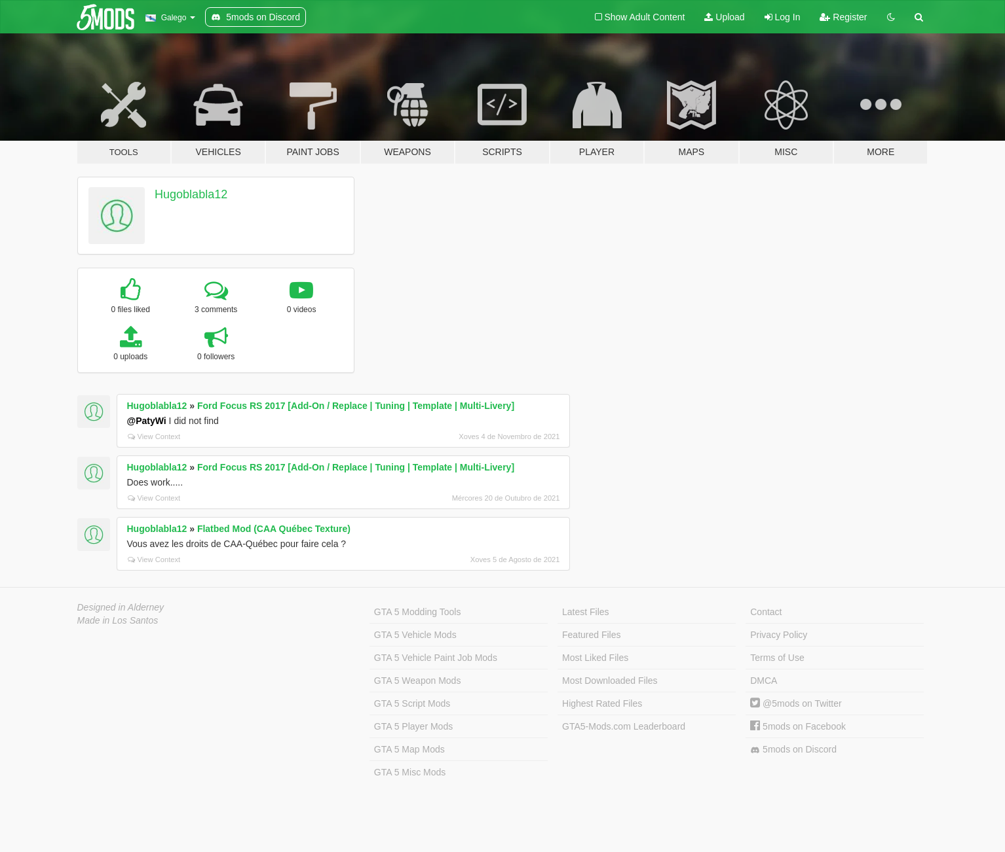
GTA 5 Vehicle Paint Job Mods (435, 657)
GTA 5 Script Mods (412, 703)
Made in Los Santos (118, 620)
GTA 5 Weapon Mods (417, 680)
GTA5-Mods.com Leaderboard (623, 726)
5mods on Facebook (798, 726)
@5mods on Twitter (795, 703)
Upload (724, 17)
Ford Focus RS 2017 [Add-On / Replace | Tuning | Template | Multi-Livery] (355, 405)
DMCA (763, 680)
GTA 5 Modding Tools (417, 612)
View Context (154, 436)
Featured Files (591, 635)
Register (843, 17)
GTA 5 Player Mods (413, 726)
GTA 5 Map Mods (409, 749)
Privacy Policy (778, 635)
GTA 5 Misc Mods (410, 772)
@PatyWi (146, 421)
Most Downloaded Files (610, 680)
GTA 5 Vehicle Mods (415, 635)
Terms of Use (777, 657)
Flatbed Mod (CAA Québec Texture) (274, 529)
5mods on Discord (793, 749)
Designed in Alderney (120, 607)
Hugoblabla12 (191, 194)
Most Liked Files (595, 657)
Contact (766, 612)
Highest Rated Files (602, 703)
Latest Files (585, 612)
